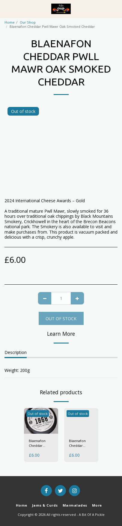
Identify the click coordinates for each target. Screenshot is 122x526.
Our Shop (28, 22)
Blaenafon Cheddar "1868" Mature (40, 443)
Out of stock (61, 318)
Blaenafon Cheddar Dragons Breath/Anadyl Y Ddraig (80, 443)
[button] (6, 8)
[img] (41, 421)
